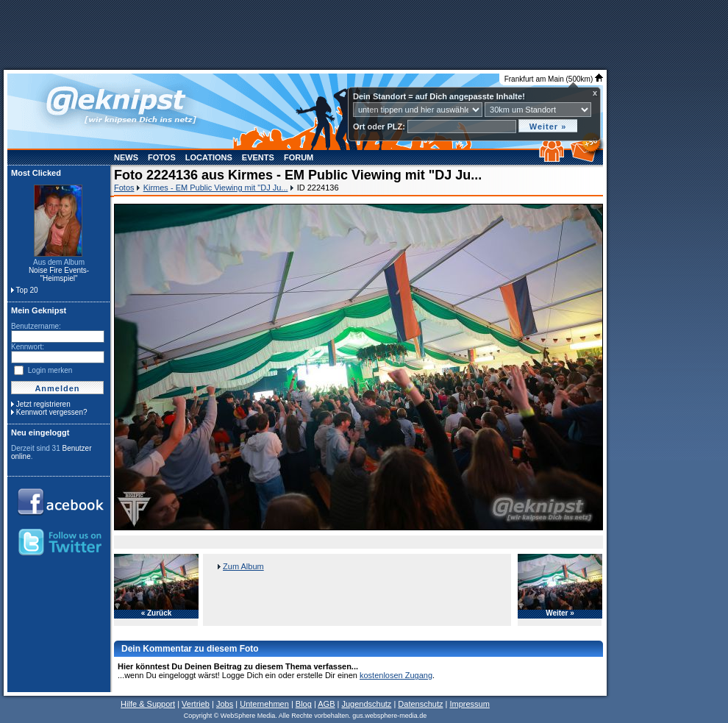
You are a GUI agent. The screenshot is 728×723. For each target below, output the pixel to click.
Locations (208, 157)
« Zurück (156, 613)
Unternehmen (264, 703)
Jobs (224, 703)
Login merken (50, 370)
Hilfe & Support (148, 703)
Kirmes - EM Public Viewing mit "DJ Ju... (215, 187)
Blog (304, 703)
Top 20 (27, 290)
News (126, 157)
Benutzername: (36, 326)
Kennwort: (27, 347)
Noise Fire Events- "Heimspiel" (59, 274)
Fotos (162, 157)
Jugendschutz (366, 703)
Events (258, 157)
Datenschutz (420, 703)
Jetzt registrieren (43, 404)
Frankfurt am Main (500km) (553, 79)
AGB (326, 703)
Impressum (469, 703)
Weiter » (560, 613)
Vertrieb (196, 703)
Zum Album (243, 566)
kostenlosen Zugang (396, 675)
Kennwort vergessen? (52, 412)
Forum (298, 157)
